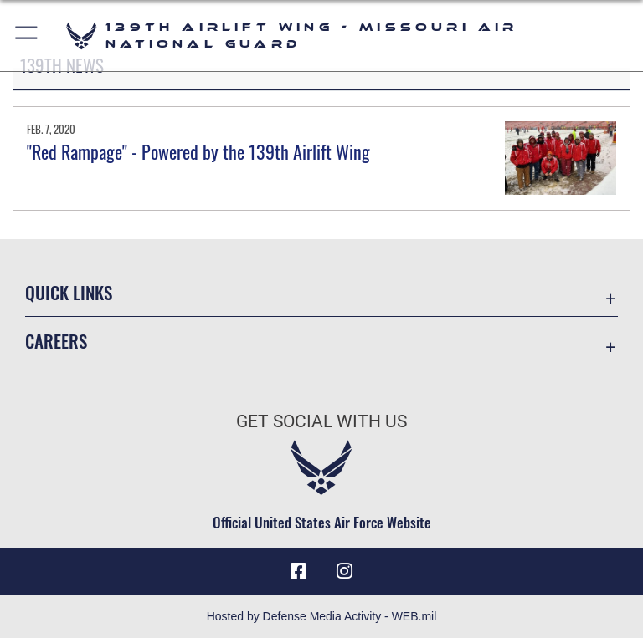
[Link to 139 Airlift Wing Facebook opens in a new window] (298, 571)
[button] (27, 35)
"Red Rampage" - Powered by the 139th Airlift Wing (198, 151)
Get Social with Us (321, 421)
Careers (56, 341)
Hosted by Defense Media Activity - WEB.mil (322, 616)
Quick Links (68, 292)
